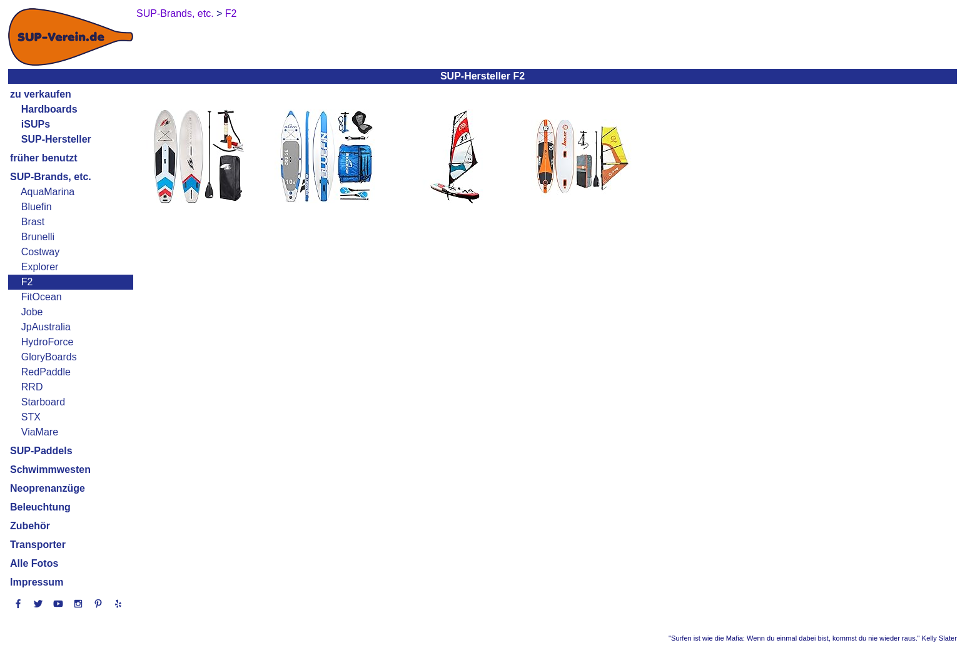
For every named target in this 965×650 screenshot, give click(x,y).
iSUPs (35, 124)
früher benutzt (44, 158)
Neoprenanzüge (47, 488)
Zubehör (30, 526)
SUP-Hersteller (56, 139)
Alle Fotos (34, 563)
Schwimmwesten (50, 469)
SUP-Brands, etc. (50, 176)
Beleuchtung (40, 507)
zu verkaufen (40, 94)
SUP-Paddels (41, 450)
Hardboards (49, 109)
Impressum (36, 582)
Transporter (38, 544)
